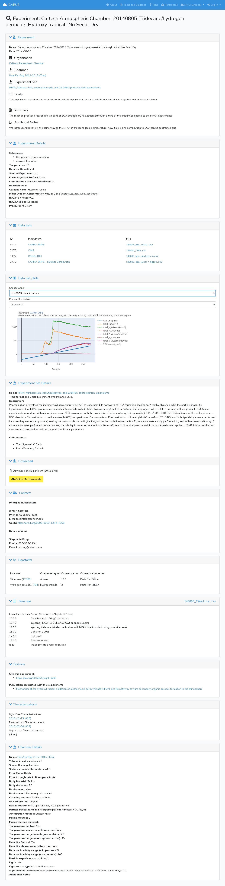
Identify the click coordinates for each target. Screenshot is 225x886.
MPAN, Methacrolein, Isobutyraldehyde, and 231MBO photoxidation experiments (55, 87)
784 (35, 585)
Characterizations (23, 704)
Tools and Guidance (133, 5)
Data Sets (20, 225)
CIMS (31, 250)
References (169, 5)
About (111, 5)
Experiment (21, 37)
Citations (17, 664)
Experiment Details (27, 143)
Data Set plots (23, 278)
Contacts (20, 493)
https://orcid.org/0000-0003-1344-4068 (41, 523)
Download (21, 461)
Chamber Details (25, 747)
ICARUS (11, 5)
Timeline (20, 601)
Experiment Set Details (30, 383)
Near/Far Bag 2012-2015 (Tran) (27, 75)
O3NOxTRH (35, 256)
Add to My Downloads (26, 479)
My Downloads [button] (191, 5)
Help (153, 5)
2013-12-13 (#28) (20, 718)
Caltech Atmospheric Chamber (26, 63)
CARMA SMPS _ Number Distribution (49, 262)
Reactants (20, 560)
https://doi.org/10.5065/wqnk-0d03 (36, 678)
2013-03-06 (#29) (20, 726)
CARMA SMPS (36, 244)
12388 (27, 579)
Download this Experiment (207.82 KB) (33, 470)
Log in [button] (213, 5)
